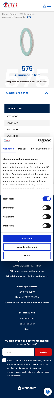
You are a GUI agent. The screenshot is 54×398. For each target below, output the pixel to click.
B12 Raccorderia (27, 14)
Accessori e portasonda (13, 17)
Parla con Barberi (27, 323)
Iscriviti (43, 351)
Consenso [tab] (8, 148)
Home (5, 14)
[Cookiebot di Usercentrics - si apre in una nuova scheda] (38, 141)
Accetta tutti (27, 238)
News (27, 329)
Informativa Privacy (33, 360)
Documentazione (27, 318)
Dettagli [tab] (22, 148)
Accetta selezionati (27, 247)
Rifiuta (27, 255)
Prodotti (14, 14)
